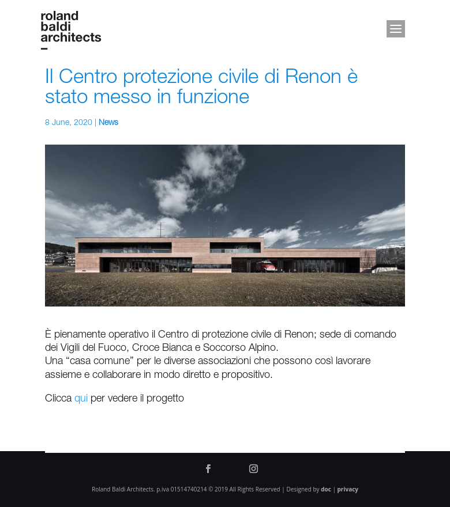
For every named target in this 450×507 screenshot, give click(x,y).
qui (81, 399)
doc (326, 489)
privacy (347, 489)
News (108, 123)
